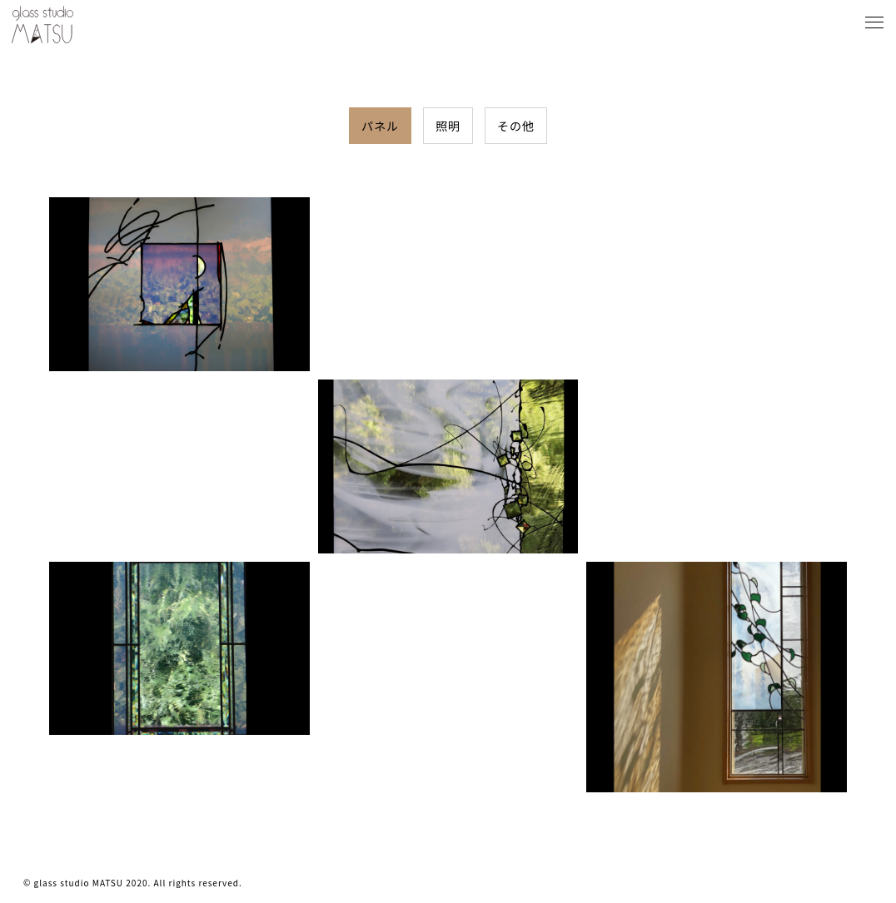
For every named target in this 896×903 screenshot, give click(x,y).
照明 (448, 125)
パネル (380, 125)
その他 (516, 125)
